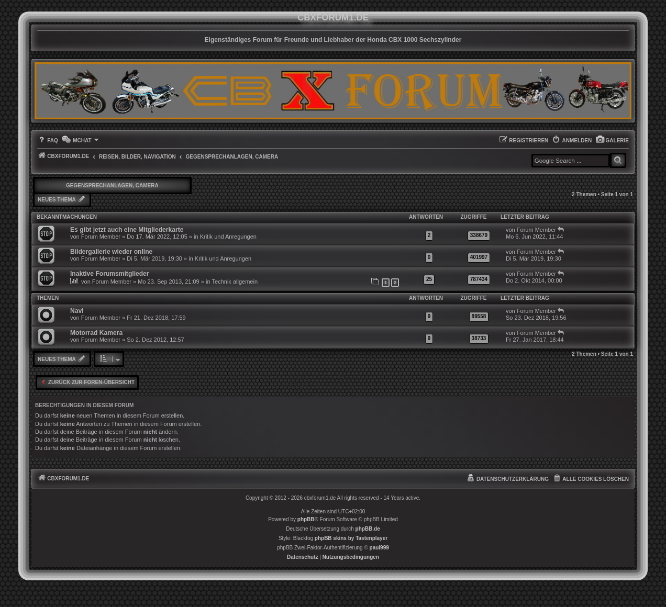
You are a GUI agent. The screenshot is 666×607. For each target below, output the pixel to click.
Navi (77, 310)
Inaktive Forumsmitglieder (109, 273)
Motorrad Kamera (96, 332)
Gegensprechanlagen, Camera (112, 185)
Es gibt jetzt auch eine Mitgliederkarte (126, 229)
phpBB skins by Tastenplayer (351, 538)
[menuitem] (612, 140)
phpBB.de (368, 529)
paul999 (379, 547)
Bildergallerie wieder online (111, 251)
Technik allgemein (235, 281)
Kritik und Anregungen (228, 236)
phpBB (306, 519)
